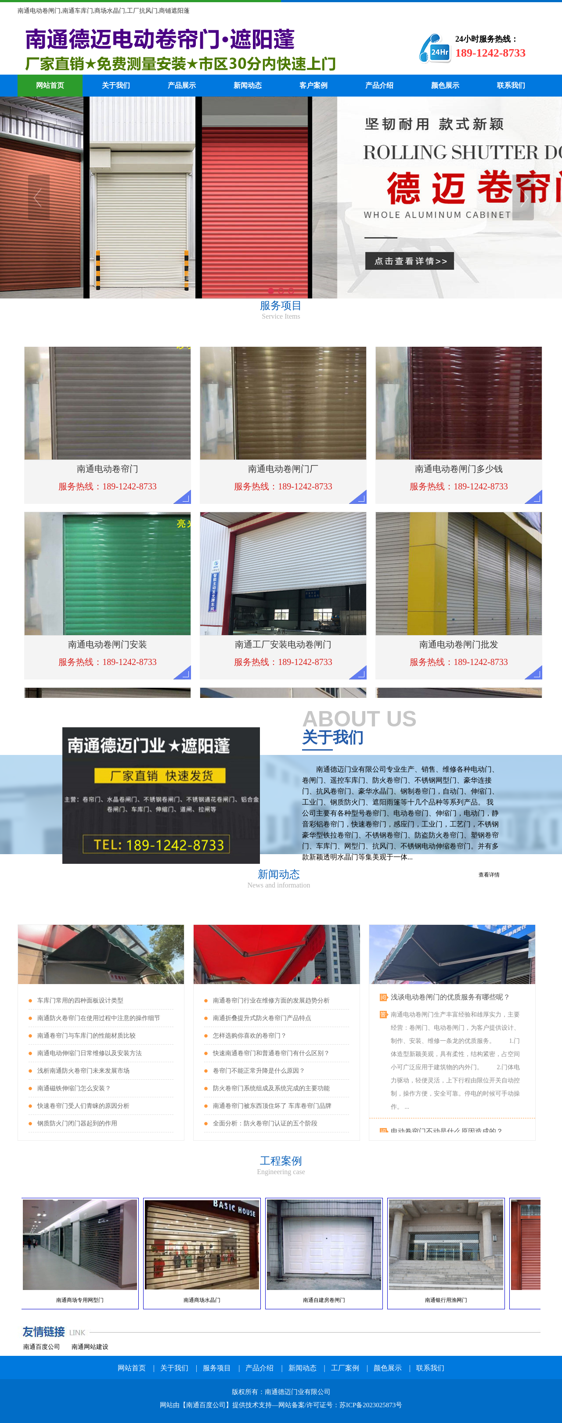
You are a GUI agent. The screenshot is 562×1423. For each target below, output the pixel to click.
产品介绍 (379, 85)
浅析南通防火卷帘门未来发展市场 (83, 1070)
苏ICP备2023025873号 (370, 1405)
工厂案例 (345, 1368)
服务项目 (217, 1368)
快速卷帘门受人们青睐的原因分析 (83, 1106)
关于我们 (116, 85)
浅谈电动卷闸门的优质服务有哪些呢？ (450, 998)
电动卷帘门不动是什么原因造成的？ (447, 1132)
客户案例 (313, 85)
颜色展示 (445, 85)
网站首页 (50, 85)
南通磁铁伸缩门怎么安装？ (74, 1088)
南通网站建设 (90, 1346)
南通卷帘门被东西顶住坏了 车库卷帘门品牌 (272, 1106)
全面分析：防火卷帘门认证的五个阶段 (265, 1123)
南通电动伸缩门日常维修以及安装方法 (89, 1053)
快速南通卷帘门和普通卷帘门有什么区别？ (271, 1053)
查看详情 (489, 875)
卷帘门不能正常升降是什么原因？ (259, 1070)
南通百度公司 (41, 1346)
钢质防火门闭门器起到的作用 (77, 1123)
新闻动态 (248, 85)
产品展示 (182, 85)
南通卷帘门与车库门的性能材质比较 (86, 1035)
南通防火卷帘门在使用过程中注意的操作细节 (98, 1018)
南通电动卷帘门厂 (204, 48)
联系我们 (511, 85)
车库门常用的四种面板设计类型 (80, 1000)
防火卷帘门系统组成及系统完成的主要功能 (271, 1088)
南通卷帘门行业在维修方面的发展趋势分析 (271, 1000)
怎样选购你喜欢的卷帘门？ (250, 1035)
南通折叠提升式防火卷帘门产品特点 (262, 1018)
